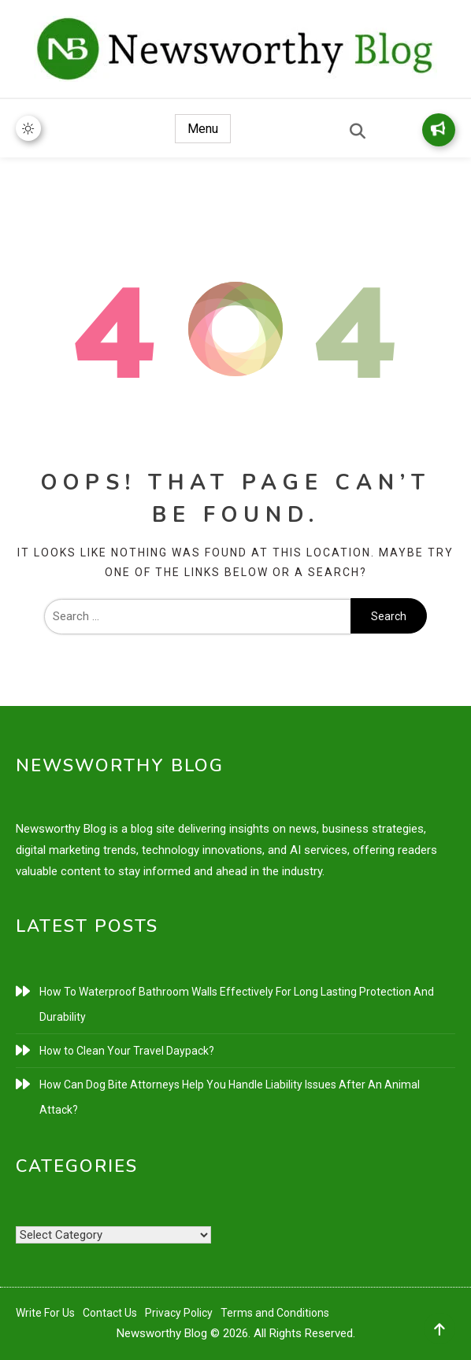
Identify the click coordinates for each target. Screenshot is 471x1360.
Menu (202, 128)
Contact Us (110, 1312)
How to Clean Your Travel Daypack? (126, 1050)
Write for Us (438, 128)
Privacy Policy (179, 1312)
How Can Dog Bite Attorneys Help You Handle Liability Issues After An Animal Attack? (229, 1097)
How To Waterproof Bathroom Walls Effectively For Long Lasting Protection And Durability (236, 1004)
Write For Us (45, 1312)
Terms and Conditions (275, 1312)
